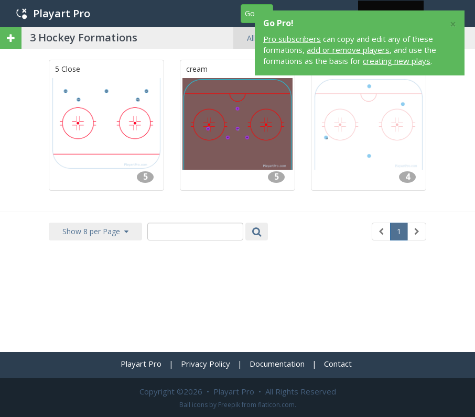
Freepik (229, 404)
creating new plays (396, 61)
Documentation (277, 363)
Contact (338, 363)
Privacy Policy (205, 363)
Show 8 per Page (95, 231)
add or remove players (348, 50)
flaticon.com (276, 404)
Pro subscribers (292, 39)
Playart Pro (53, 13)
